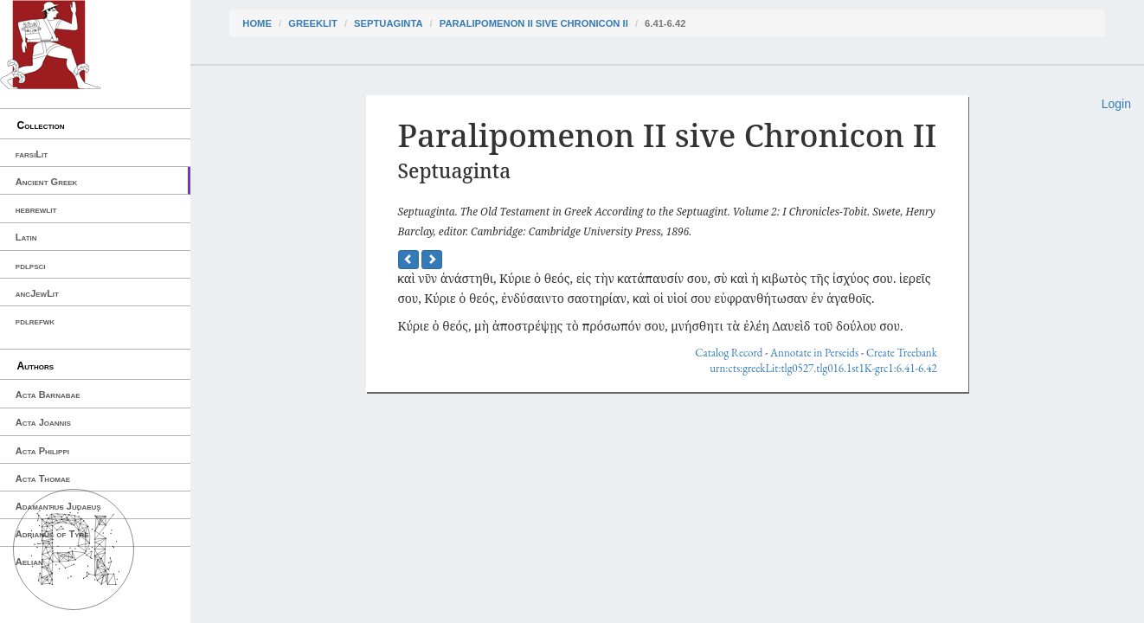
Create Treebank (901, 352)
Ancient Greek (47, 182)
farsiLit (32, 154)
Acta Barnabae (48, 394)
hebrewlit (36, 209)
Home (257, 23)
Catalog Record (728, 352)
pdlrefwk (35, 321)
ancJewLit (37, 293)
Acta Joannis (43, 422)
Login (1116, 104)
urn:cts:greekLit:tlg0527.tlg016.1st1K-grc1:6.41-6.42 (823, 368)
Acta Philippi (42, 451)
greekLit (312, 23)
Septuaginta (388, 23)
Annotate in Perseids (814, 352)
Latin (26, 237)
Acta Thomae (43, 478)
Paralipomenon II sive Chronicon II (534, 23)
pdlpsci (31, 265)
